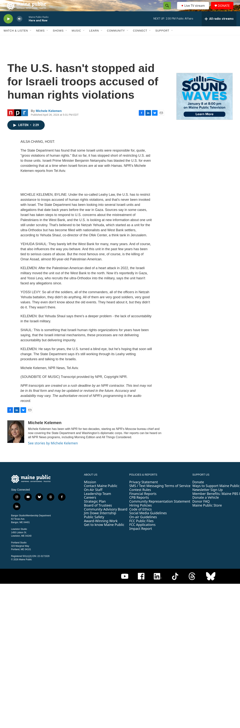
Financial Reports (142, 502)
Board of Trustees (98, 513)
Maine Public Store (207, 513)
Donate (198, 490)
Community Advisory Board (105, 517)
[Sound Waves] (204, 105)
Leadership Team (97, 502)
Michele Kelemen (49, 119)
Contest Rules (140, 498)
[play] (8, 27)
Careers (90, 506)
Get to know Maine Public (104, 533)
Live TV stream (193, 10)
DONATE (226, 10)
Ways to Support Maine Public (216, 494)
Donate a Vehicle (205, 506)
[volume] (19, 27)
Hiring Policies (140, 513)
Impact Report (140, 537)
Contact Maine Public (100, 494)
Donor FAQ (201, 509)
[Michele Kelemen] (15, 440)
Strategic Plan (95, 509)
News (40, 39)
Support (162, 39)
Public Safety (94, 525)
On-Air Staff (93, 498)
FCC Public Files (141, 529)
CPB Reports (139, 506)
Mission (90, 490)
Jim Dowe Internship (100, 521)
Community (116, 39)
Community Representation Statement (159, 509)
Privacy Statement (143, 490)
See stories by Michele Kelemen (53, 451)
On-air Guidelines (143, 525)
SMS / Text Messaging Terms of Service (159, 494)
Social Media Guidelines (148, 521)
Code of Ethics (140, 517)
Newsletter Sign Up (207, 498)
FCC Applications (142, 533)
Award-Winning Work (101, 529)
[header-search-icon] (166, 10)
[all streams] (219, 27)
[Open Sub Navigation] (30, 39)
